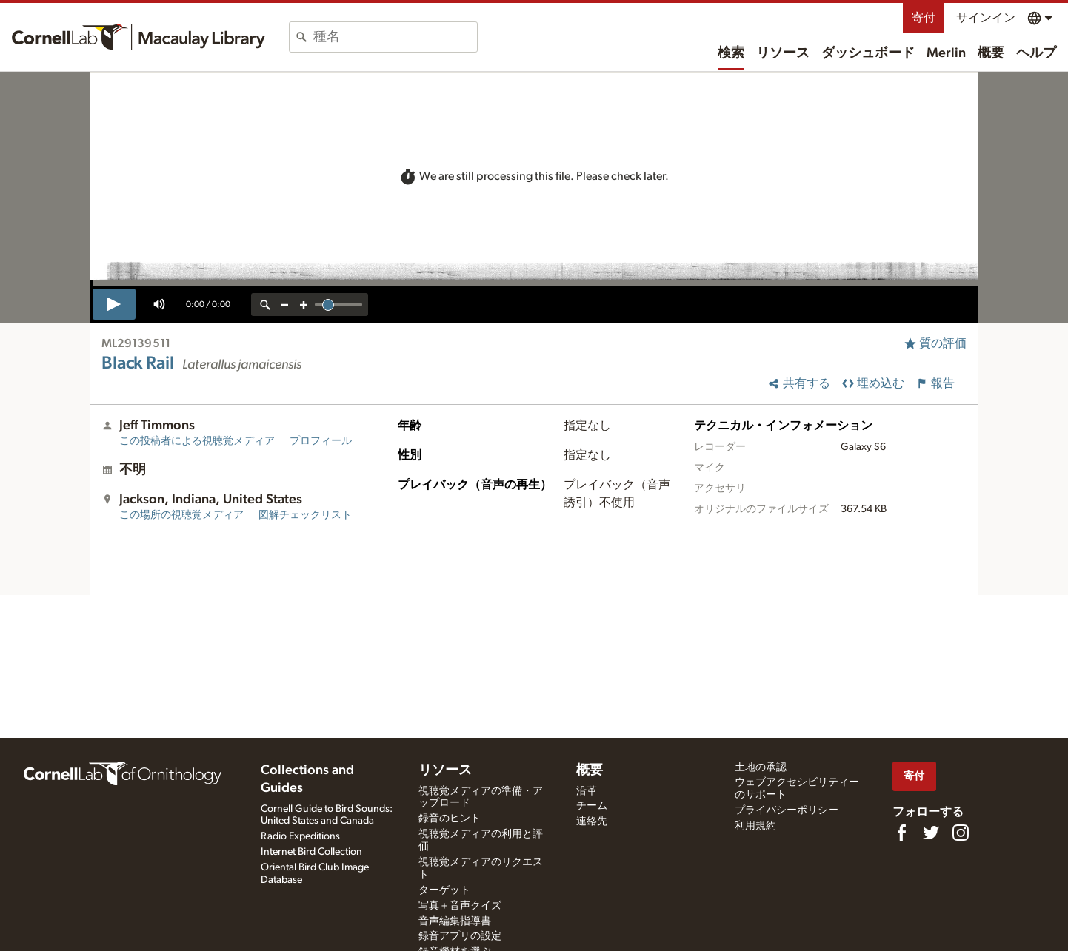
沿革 (586, 791)
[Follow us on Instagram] (960, 832)
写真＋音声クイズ (459, 906)
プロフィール (321, 441)
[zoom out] (284, 304)
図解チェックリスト (305, 515)
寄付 (923, 18)
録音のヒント (449, 818)
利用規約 (755, 826)
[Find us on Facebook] (901, 832)
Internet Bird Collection (311, 852)
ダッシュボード (868, 53)
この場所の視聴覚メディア (181, 515)
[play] (114, 304)
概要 (991, 53)
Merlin (946, 53)
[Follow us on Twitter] (931, 832)
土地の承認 (761, 767)
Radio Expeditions (300, 836)
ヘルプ (1036, 53)
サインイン (985, 18)
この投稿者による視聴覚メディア (197, 441)
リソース (783, 53)
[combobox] (395, 37)
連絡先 (591, 821)
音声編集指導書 (454, 921)
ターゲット (444, 890)
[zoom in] (304, 304)
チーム (591, 806)
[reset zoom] (265, 304)
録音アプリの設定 (459, 936)
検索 (731, 53)
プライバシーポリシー (786, 810)
